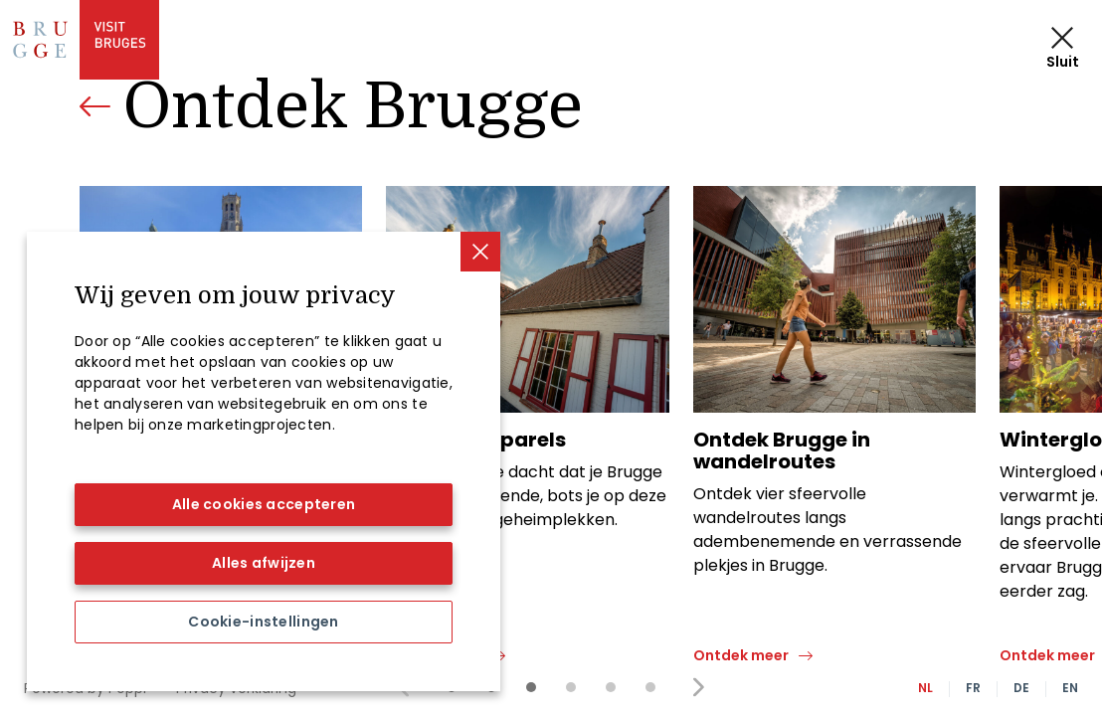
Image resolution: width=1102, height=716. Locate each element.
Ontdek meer (433, 655)
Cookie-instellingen (263, 621)
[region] (263, 461)
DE (1021, 687)
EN (1070, 687)
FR (973, 687)
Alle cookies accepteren (263, 504)
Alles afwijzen (263, 563)
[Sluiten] (480, 251)
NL (925, 687)
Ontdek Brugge (353, 106)
